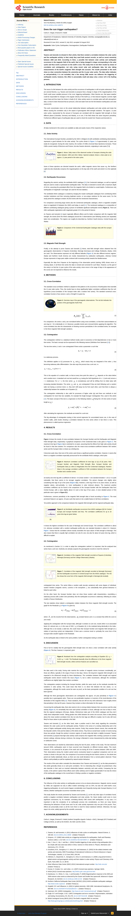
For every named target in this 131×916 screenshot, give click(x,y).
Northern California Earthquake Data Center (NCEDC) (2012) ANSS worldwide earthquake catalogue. (80, 881)
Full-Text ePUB (101, 28)
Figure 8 (65, 605)
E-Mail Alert (21, 913)
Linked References (102, 30)
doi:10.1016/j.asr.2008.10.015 (72, 879)
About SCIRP (61, 909)
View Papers (21, 27)
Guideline (20, 35)
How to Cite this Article (103, 33)
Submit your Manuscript (99, 913)
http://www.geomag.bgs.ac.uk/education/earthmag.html (65, 901)
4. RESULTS (49, 427)
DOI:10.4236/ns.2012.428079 (53, 25)
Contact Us (75, 909)
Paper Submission (22, 40)
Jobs (110, 15)
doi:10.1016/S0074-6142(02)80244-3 (65, 889)
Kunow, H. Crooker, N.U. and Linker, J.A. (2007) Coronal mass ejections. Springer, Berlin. (76, 869)
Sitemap (68, 909)
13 (45, 399)
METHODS (20, 86)
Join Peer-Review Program (37, 913)
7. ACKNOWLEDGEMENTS (56, 814)
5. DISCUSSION (51, 643)
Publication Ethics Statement (26, 50)
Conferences (66, 15)
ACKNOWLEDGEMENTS (25, 100)
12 (108, 342)
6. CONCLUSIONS (52, 778)
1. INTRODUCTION (52, 84)
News (81, 15)
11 (85, 205)
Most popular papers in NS (25, 48)
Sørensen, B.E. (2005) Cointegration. (60, 891)
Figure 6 (106, 496)
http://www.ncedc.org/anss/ (56, 884)
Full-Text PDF (101, 23)
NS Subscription (22, 42)
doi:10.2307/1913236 (80, 896)
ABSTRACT (49, 50)
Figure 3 (90, 253)
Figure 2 (60, 228)
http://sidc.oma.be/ (101, 864)
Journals (36, 15)
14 (66, 700)
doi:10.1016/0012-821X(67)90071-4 (77, 840)
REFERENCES (50, 827)
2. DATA (47, 123)
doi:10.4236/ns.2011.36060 (62, 835)
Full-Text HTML (101, 25)
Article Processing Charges (25, 37)
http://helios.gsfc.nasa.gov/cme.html (83, 871)
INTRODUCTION (22, 79)
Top (17, 73)
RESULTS (19, 89)
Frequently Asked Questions (26, 55)
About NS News (22, 53)
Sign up (83, 913)
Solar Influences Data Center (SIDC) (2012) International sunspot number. (71, 864)
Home (21, 15)
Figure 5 (60, 509)
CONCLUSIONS (21, 96)
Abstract (99, 20)
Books (51, 15)
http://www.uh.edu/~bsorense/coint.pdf (84, 891)
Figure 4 (46, 439)
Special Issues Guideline (24, 66)
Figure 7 (47, 530)
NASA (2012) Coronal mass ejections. (60, 871)
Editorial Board (21, 32)
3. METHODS (50, 275)
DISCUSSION (21, 93)
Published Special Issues (25, 64)
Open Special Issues (23, 61)
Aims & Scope (21, 30)
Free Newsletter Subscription (26, 45)
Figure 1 (93, 141)
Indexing (19, 24)
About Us (96, 15)
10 (85, 182)
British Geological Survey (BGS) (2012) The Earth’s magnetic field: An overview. (73, 898)
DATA (18, 82)
